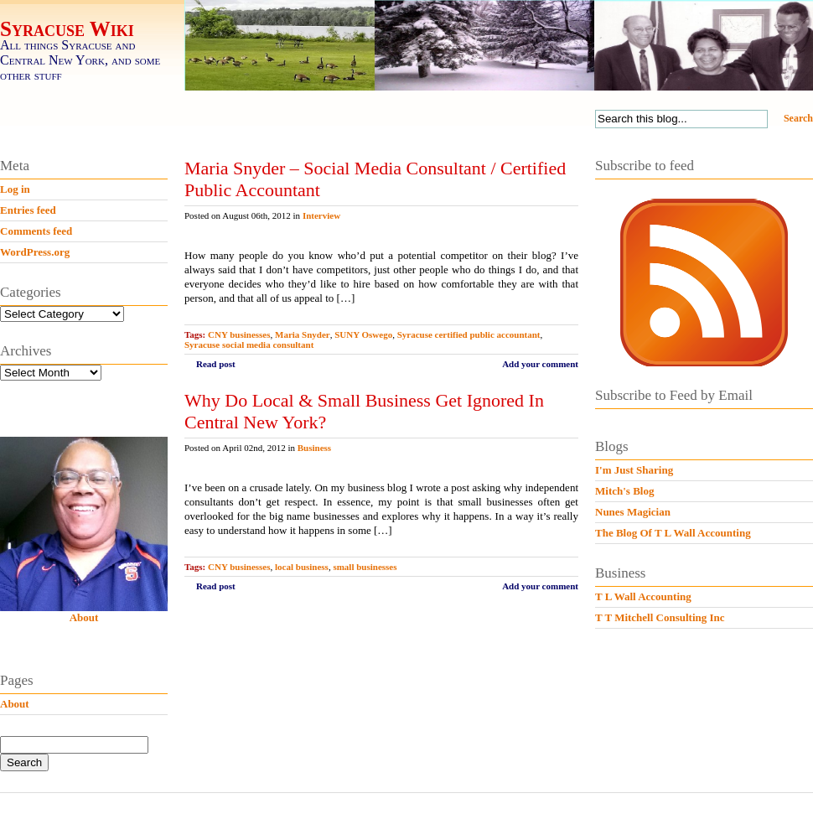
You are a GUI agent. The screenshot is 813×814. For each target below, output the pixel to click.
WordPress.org (35, 252)
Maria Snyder (302, 334)
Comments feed (36, 231)
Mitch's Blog (624, 491)
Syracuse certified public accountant (469, 334)
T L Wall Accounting (643, 596)
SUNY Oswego (363, 334)
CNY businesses (239, 334)
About (84, 617)
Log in (15, 189)
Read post (216, 364)
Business (314, 448)
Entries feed (28, 210)
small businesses (364, 567)
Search (798, 118)
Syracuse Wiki (67, 29)
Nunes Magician (633, 512)
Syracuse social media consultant (248, 345)
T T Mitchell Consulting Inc (660, 617)
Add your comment (540, 364)
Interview (321, 215)
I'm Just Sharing (634, 470)
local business (302, 567)
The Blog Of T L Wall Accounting (673, 532)
